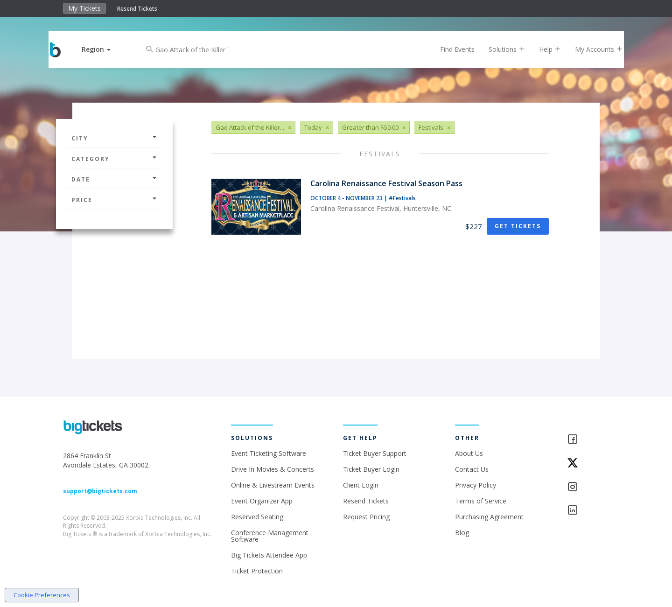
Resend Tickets (137, 9)
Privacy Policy (475, 485)
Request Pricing (366, 516)
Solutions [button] (499, 49)
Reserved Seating (257, 516)
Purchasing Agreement (489, 516)
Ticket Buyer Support (374, 453)
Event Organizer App (262, 500)
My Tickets (84, 8)
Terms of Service (480, 500)
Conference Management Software (269, 536)
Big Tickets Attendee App (269, 555)
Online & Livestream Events (273, 485)
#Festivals (402, 198)
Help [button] (542, 49)
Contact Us (472, 469)
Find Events (450, 49)
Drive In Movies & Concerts (272, 469)
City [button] (114, 138)
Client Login (360, 485)
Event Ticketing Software (268, 453)
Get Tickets (518, 226)
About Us (469, 453)
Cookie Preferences (42, 595)
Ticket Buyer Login (371, 469)
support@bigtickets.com (100, 491)
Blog (462, 532)
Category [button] (114, 159)
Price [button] (114, 200)
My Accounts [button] (591, 49)
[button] (104, 49)
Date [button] (114, 179)
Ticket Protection (257, 570)
